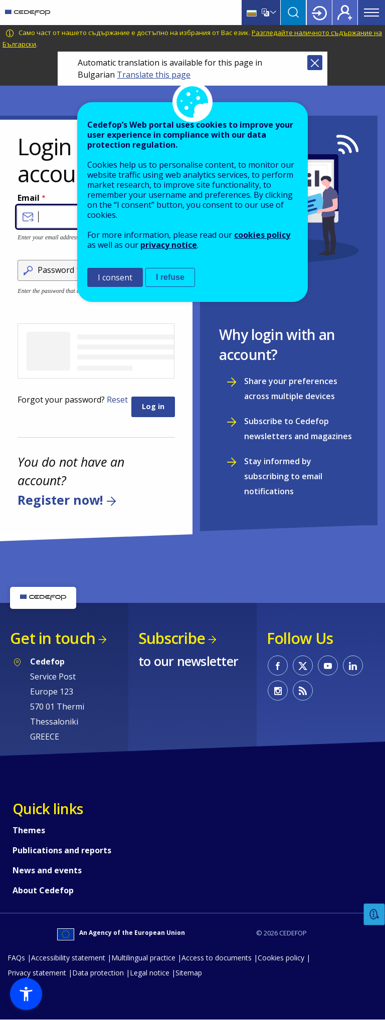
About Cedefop (43, 890)
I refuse (170, 277)
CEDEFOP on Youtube (328, 665)
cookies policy (262, 234)
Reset (117, 399)
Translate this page (153, 74)
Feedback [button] (374, 914)
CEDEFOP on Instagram (278, 691)
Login (319, 12)
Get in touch (52, 638)
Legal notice (149, 972)
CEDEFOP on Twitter (303, 665)
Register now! (60, 499)
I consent (115, 277)
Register (344, 12)
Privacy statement (37, 972)
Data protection (98, 972)
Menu (371, 13)
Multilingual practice (143, 957)
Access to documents (216, 957)
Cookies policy (281, 957)
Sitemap (188, 972)
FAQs (16, 957)
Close (314, 62)
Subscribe (171, 638)
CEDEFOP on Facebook (278, 665)
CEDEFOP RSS (303, 691)
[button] (26, 994)
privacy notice (168, 244)
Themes (29, 830)
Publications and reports (62, 850)
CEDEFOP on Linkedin (353, 665)
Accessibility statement (68, 957)
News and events (47, 870)
